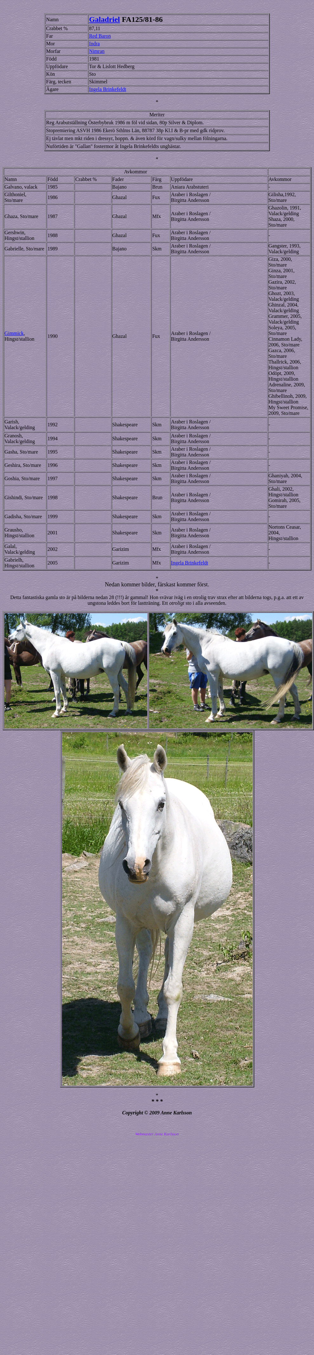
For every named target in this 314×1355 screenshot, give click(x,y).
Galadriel (104, 19)
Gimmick (13, 333)
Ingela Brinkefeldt (107, 89)
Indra (94, 43)
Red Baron (100, 36)
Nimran (96, 51)
